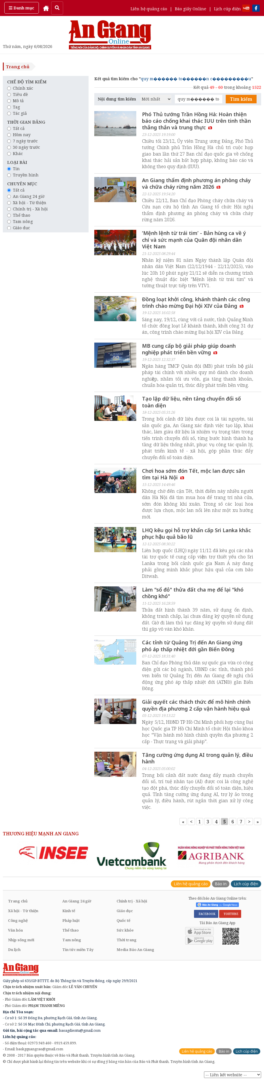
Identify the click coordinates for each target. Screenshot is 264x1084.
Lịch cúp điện (227, 8)
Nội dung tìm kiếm (117, 99)
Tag (13, 107)
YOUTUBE (230, 914)
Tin (13, 168)
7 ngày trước (22, 141)
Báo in (221, 884)
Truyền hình (23, 175)
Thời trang (127, 940)
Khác (15, 153)
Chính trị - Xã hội (27, 209)
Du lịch (14, 949)
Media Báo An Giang (135, 949)
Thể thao (18, 215)
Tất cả (16, 128)
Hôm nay (19, 134)
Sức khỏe (125, 930)
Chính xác (20, 88)
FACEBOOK (206, 914)
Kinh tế (68, 911)
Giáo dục (18, 227)
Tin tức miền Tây (77, 949)
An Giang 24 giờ (26, 196)
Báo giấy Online (190, 8)
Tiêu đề (17, 94)
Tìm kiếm (241, 99)
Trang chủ (17, 66)
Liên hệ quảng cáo (149, 8)
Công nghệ (18, 920)
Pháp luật (71, 920)
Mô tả (15, 100)
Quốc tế (123, 920)
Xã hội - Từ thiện (26, 202)
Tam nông (20, 221)
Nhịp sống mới (21, 940)
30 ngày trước (23, 147)
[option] (53, 853)
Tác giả (17, 113)
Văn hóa (15, 930)
